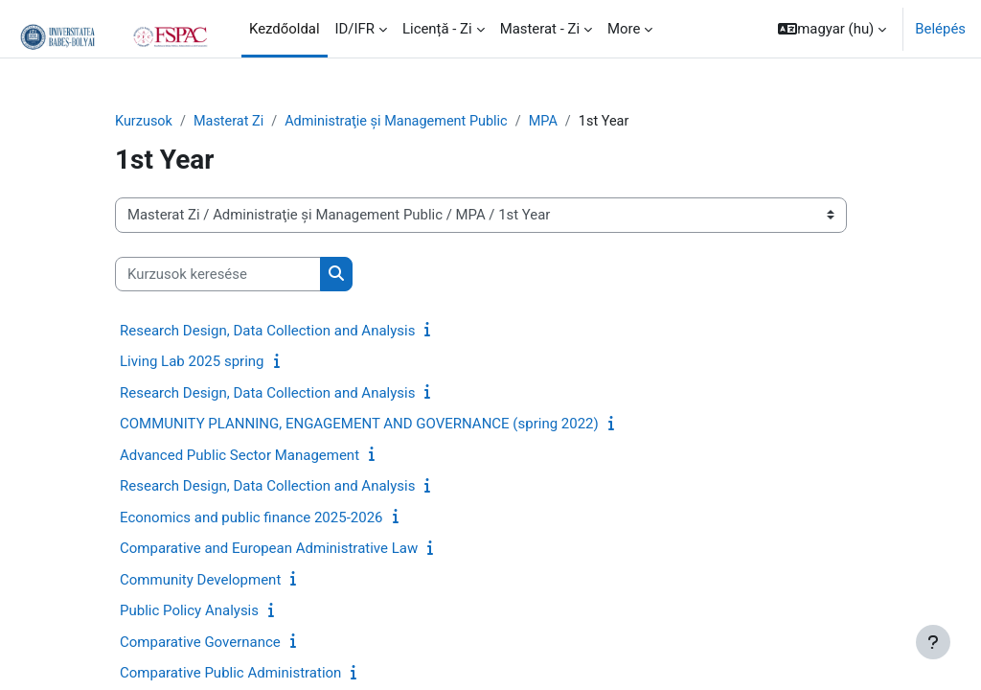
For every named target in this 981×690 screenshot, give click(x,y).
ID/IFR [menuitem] (355, 28)
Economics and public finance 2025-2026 (251, 518)
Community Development (200, 580)
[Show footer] (933, 642)
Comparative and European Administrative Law (269, 549)
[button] (832, 29)
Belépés (940, 28)
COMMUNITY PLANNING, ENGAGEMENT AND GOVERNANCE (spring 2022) (359, 424)
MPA (555, 121)
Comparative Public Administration (230, 673)
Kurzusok (144, 121)
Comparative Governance (200, 643)
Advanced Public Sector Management (239, 456)
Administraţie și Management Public (404, 121)
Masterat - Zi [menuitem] (540, 28)
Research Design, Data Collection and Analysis (267, 331)
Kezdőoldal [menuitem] (284, 28)
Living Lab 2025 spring (192, 362)
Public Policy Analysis (189, 611)
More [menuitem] (623, 28)
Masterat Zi (231, 121)
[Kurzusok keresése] (218, 274)
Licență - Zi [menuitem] (437, 28)
